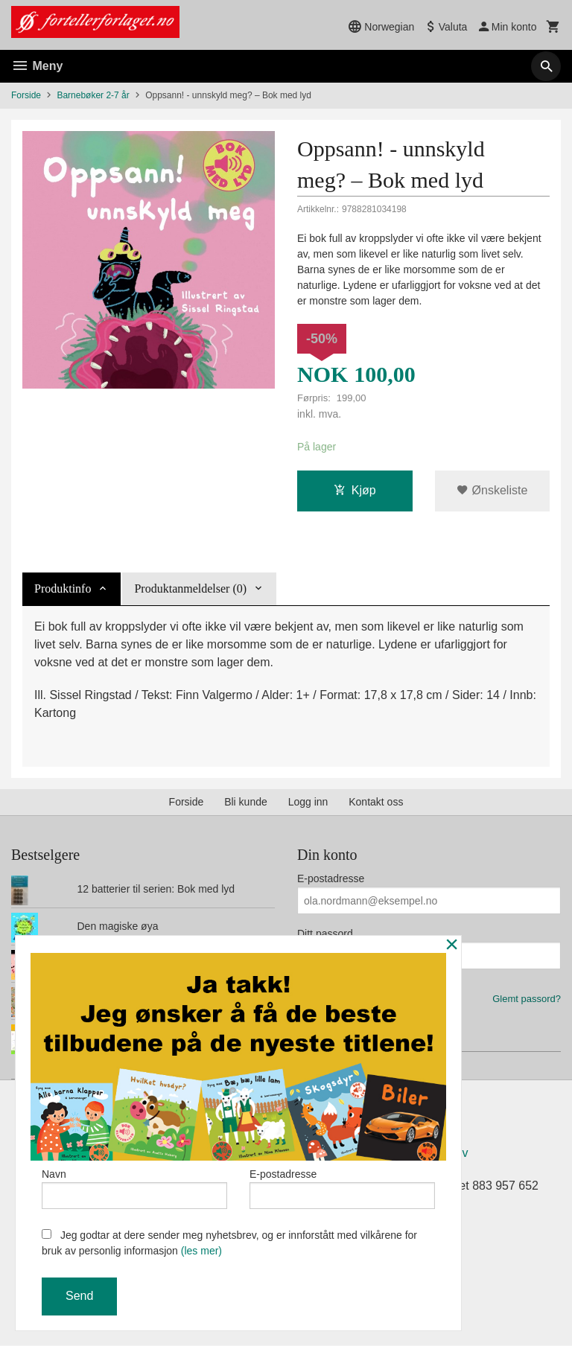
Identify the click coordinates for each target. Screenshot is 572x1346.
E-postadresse (330, 878)
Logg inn (308, 802)
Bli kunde (245, 802)
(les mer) (201, 1251)
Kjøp (355, 490)
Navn (134, 1188)
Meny (37, 66)
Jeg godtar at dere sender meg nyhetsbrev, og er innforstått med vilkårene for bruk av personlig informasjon (229, 1243)
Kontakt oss (376, 802)
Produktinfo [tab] (62, 588)
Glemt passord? (526, 998)
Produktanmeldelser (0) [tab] (190, 588)
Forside (26, 95)
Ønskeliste (492, 490)
